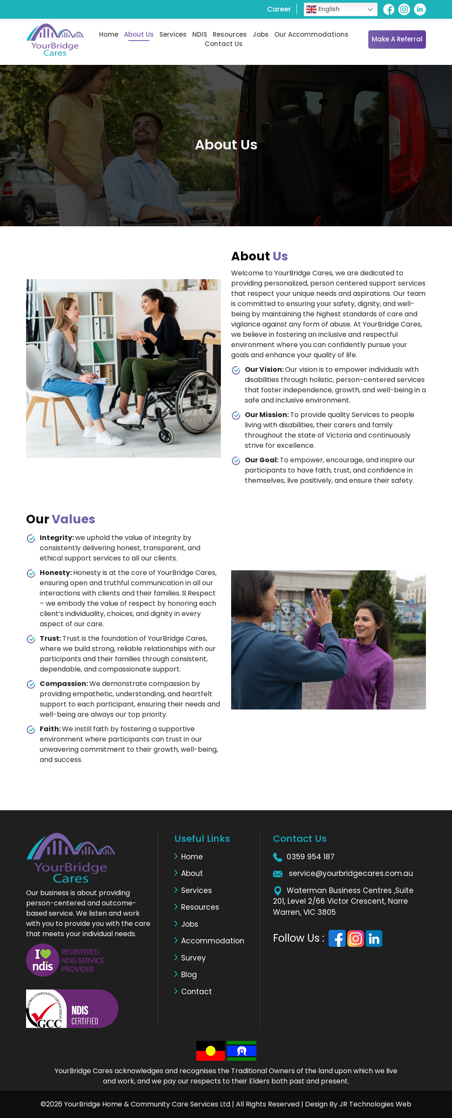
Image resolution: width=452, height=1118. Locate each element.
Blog (189, 974)
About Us (139, 34)
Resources (230, 34)
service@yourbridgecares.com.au (351, 873)
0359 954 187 (311, 857)
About (192, 873)
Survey (193, 958)
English (323, 9)
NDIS (199, 34)
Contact (196, 992)
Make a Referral (397, 39)
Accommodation (212, 941)
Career (279, 9)
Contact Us (224, 43)
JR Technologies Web (374, 1104)
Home (108, 34)
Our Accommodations (311, 34)
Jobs (260, 34)
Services (173, 34)
